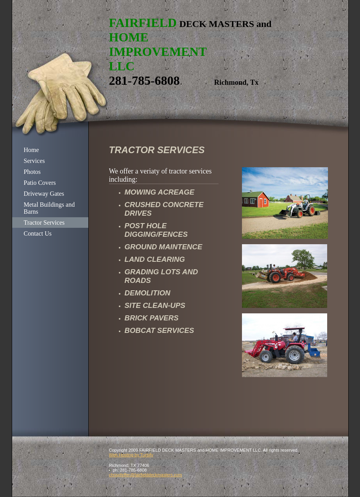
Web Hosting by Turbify (131, 454)
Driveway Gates (44, 193)
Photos (32, 171)
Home (31, 150)
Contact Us (38, 233)
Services (34, 160)
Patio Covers (40, 182)
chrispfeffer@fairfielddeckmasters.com (145, 474)
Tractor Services (44, 222)
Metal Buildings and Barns (49, 208)
